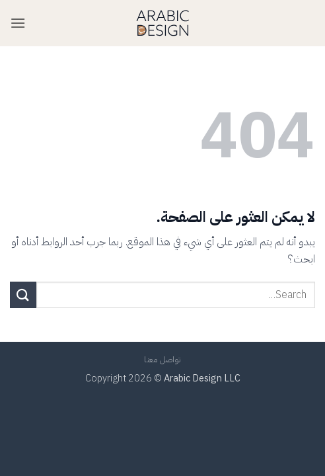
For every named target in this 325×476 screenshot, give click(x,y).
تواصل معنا (162, 360)
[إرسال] (23, 294)
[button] (18, 23)
